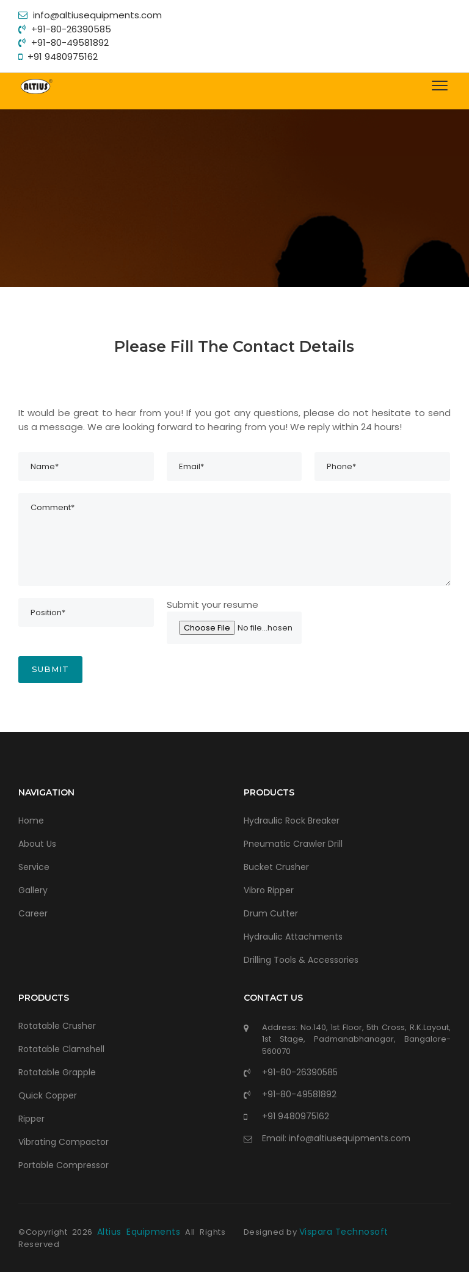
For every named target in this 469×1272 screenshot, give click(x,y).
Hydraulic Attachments (293, 936)
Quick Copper (47, 1095)
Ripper (31, 1119)
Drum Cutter (271, 913)
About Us (37, 844)
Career (33, 913)
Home (31, 820)
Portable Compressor (63, 1165)
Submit (50, 669)
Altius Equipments (141, 1232)
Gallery (33, 890)
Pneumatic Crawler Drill (293, 844)
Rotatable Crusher (57, 1026)
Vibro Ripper (269, 890)
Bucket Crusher (276, 867)
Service (33, 867)
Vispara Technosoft (343, 1232)
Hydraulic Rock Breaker (292, 820)
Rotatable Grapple (57, 1072)
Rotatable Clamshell (61, 1049)
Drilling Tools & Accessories (301, 960)
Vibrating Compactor (63, 1142)
